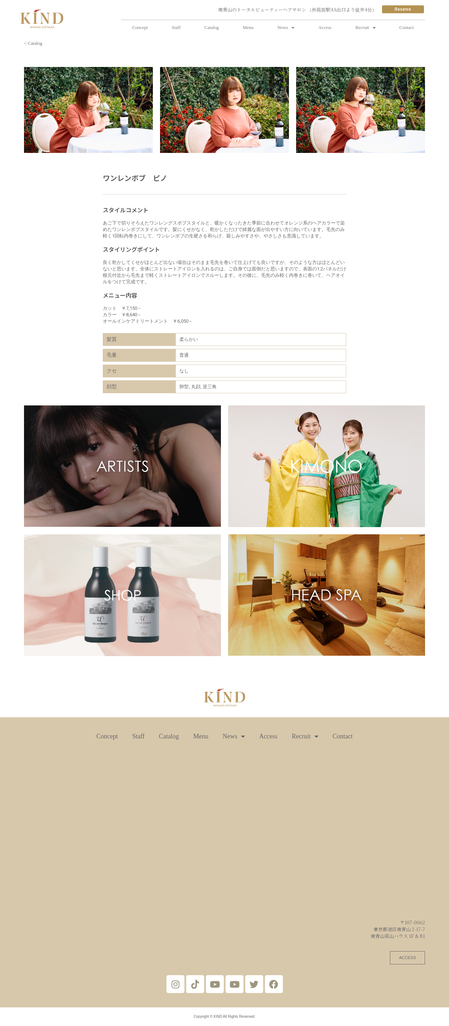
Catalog (211, 27)
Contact (406, 27)
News (286, 28)
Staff (176, 27)
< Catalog (33, 43)
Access (325, 27)
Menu (248, 27)
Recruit (365, 28)
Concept (140, 27)
